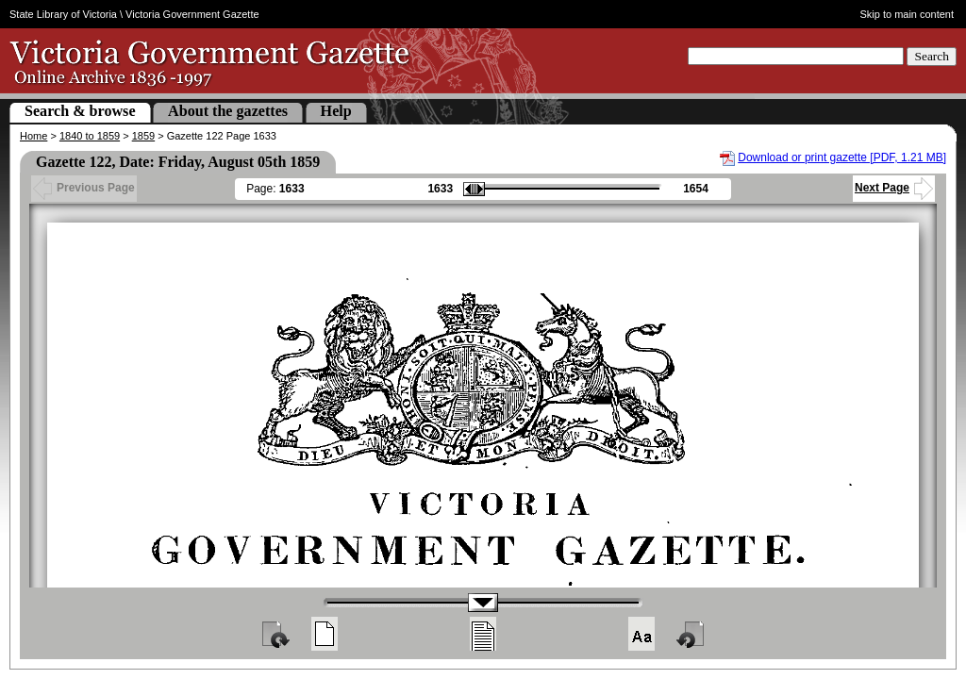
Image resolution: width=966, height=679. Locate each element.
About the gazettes (228, 111)
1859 (143, 135)
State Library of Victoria (63, 14)
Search (931, 56)
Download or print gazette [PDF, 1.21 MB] (842, 157)
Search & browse (80, 111)
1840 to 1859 (89, 135)
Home (33, 135)
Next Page (894, 187)
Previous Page (84, 187)
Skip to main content (907, 14)
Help (336, 111)
